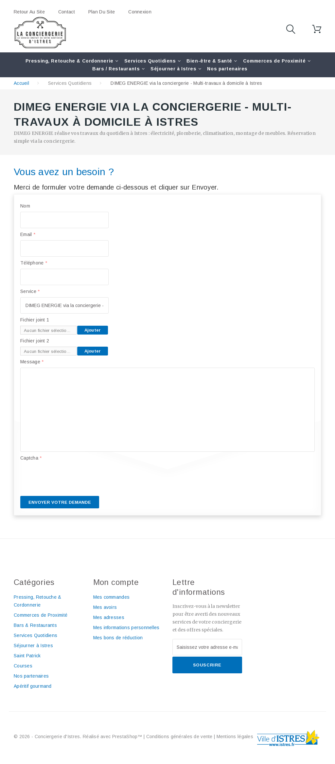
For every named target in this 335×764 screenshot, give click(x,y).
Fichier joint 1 (34, 319)
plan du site (101, 11)
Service (30, 291)
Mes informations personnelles (126, 627)
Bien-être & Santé (209, 61)
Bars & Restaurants (35, 625)
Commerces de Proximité (274, 61)
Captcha (31, 458)
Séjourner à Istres (173, 68)
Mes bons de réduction (118, 637)
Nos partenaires (227, 68)
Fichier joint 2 (34, 340)
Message (32, 361)
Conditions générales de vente (179, 736)
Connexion (139, 11)
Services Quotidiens (150, 61)
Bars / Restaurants (116, 68)
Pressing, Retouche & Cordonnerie (70, 61)
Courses (23, 665)
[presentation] (70, 476)
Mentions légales (235, 736)
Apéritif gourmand (33, 686)
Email (27, 234)
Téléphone (33, 262)
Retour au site (29, 11)
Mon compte (116, 582)
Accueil (21, 83)
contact (66, 11)
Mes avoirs (105, 607)
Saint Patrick (27, 655)
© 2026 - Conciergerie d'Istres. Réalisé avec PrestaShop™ (79, 736)
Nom (25, 206)
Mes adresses (108, 617)
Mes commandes (111, 597)
